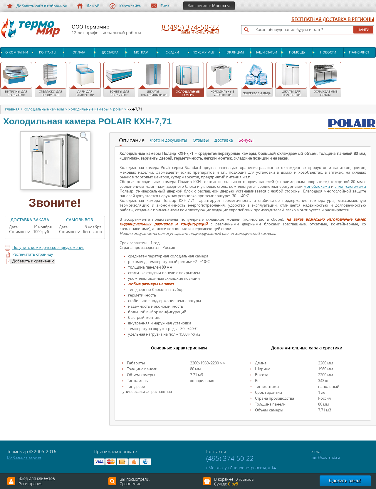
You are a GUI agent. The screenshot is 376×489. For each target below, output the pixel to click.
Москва (219, 5)
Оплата (79, 52)
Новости (328, 52)
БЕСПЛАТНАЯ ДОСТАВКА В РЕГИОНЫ (332, 19)
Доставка (110, 52)
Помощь (297, 52)
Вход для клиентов (37, 478)
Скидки (172, 52)
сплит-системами (350, 186)
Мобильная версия (24, 457)
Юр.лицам (235, 52)
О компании (16, 52)
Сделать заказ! (345, 480)
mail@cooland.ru (325, 457)
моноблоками (317, 186)
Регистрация (30, 484)
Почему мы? (203, 52)
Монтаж (141, 52)
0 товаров (245, 479)
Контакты (47, 52)
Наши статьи (266, 52)
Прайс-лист (359, 52)
